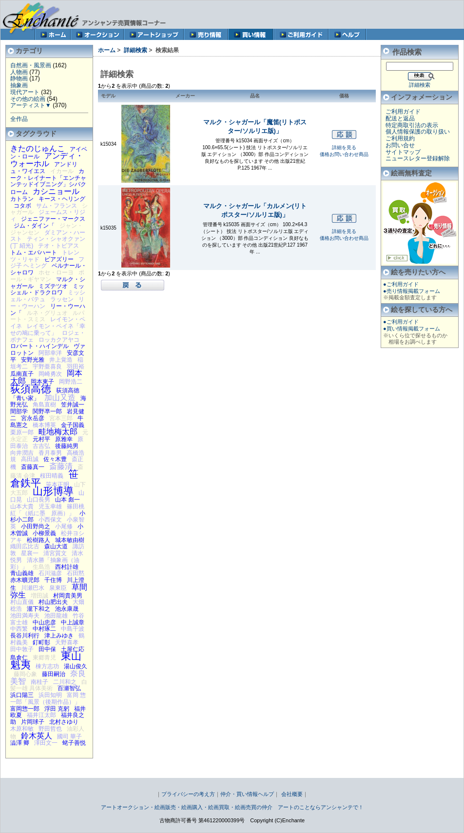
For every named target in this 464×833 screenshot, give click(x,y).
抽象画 (19, 85)
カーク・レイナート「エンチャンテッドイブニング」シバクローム (48, 181)
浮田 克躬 (56, 708)
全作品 (19, 119)
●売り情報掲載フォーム (411, 291)
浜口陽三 (22, 695)
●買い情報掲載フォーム (411, 328)
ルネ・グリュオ (47, 313)
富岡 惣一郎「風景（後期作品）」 (48, 698)
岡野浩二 (70, 381)
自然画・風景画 (30, 65)
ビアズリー (59, 259)
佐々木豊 (55, 459)
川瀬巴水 (32, 587)
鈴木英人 (36, 735)
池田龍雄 (56, 615)
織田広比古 (24, 546)
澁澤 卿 (19, 742)
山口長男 (38, 499)
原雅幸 (64, 439)
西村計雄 (66, 566)
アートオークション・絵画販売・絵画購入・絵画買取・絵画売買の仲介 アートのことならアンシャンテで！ (232, 807)
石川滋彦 (50, 573)
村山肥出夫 (53, 602)
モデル (108, 95)
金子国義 (72, 425)
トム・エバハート (33, 252)
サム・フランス (56, 205)
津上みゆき (59, 635)
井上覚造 (61, 359)
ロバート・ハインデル (39, 346)
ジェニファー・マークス (53, 218)
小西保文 (50, 519)
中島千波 (72, 628)
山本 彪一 (67, 499)
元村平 (41, 439)
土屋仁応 (72, 649)
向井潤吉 (22, 452)
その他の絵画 (27, 99)
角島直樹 (44, 404)
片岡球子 (32, 721)
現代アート (24, 92)
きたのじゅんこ (37, 148)
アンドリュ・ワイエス (43, 167)
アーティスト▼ (30, 105)
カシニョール (56, 191)
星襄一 (30, 553)
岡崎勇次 (50, 373)
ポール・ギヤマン (47, 276)
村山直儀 (22, 602)
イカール (62, 171)
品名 (255, 95)
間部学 (19, 411)
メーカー (185, 95)
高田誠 (30, 459)
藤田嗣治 (53, 674)
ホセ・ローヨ (56, 272)
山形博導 (53, 491)
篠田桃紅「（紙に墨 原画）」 (47, 510)
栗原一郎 (22, 432)
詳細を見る (344, 147)
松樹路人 (38, 540)
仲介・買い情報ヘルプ (247, 794)
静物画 (19, 78)
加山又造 (60, 397)
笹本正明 (57, 484)
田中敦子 (22, 649)
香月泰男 (50, 452)
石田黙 (75, 573)
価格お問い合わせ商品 (344, 154)
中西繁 (19, 628)
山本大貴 (22, 506)
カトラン (22, 198)
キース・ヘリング (62, 198)
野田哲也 (50, 728)
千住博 (53, 580)
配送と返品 (400, 118)
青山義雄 (22, 573)
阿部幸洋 (50, 352)
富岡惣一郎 (24, 708)
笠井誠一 (72, 404)
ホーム (107, 50)
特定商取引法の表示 (412, 125)
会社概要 (292, 794)
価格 (344, 95)
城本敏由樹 (69, 540)
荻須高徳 (30, 388)
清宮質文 (55, 553)
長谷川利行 (24, 635)
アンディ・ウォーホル (46, 159)
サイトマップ (403, 152)
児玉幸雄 (50, 506)
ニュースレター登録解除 (418, 158)
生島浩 (41, 566)
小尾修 (64, 526)
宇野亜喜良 (47, 366)
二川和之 (65, 681)
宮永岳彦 (32, 418)
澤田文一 (46, 742)
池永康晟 (66, 608)
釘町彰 (41, 642)
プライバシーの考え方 (188, 794)
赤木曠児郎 (24, 580)
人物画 (19, 72)
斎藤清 (61, 466)
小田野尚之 (35, 526)
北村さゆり (63, 721)
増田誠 (39, 595)
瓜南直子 (22, 373)
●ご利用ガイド (401, 284)
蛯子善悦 (74, 742)
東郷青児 (44, 657)
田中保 (47, 649)
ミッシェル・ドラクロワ (47, 289)
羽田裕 (75, 366)
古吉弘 (41, 446)
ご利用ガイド (403, 111)
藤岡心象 (25, 674)
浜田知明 (50, 695)
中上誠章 (72, 622)
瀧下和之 (38, 608)
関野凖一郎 (47, 411)
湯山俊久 (75, 666)
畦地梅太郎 (58, 431)
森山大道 (56, 546)
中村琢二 (44, 628)
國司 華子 (69, 736)
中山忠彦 (44, 622)
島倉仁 (19, 657)
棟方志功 (47, 666)
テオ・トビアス (58, 245)
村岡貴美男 (67, 595)
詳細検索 (135, 50)
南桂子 (39, 681)
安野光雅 (32, 359)
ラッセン (62, 299)
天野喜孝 (66, 642)
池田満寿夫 (24, 615)
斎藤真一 (32, 467)
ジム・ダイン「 (34, 225)
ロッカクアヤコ (59, 339)
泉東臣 (58, 587)
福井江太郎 (41, 715)
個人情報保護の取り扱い (418, 131)
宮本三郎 (61, 418)
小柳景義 (44, 533)
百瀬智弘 (69, 688)
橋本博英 (44, 425)
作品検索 (407, 52)
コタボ (22, 205)
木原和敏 (22, 728)
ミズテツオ (53, 286)
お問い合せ (400, 145)
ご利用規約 (400, 138)
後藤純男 (66, 446)
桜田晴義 (51, 475)
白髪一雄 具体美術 (48, 685)
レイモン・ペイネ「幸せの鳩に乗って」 (47, 329)
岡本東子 (42, 381)
